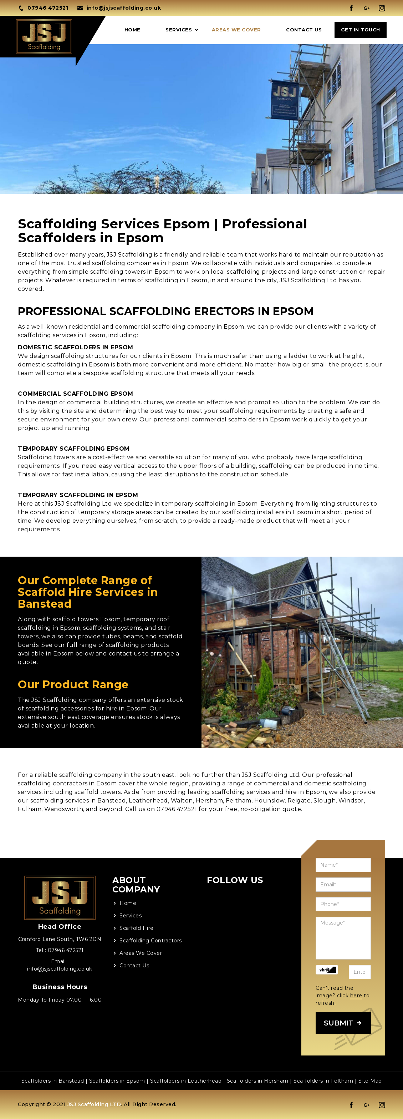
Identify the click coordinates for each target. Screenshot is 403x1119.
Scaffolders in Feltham (323, 1081)
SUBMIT (343, 1023)
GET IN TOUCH (360, 29)
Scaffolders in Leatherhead (185, 1081)
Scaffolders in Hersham (258, 1081)
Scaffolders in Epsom (117, 1081)
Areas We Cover (236, 29)
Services (178, 29)
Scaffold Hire (136, 928)
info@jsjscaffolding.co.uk (59, 969)
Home (132, 29)
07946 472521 (66, 950)
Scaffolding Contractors (150, 940)
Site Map (370, 1081)
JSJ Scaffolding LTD (94, 1104)
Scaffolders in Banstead (52, 1081)
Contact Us (304, 29)
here (356, 995)
